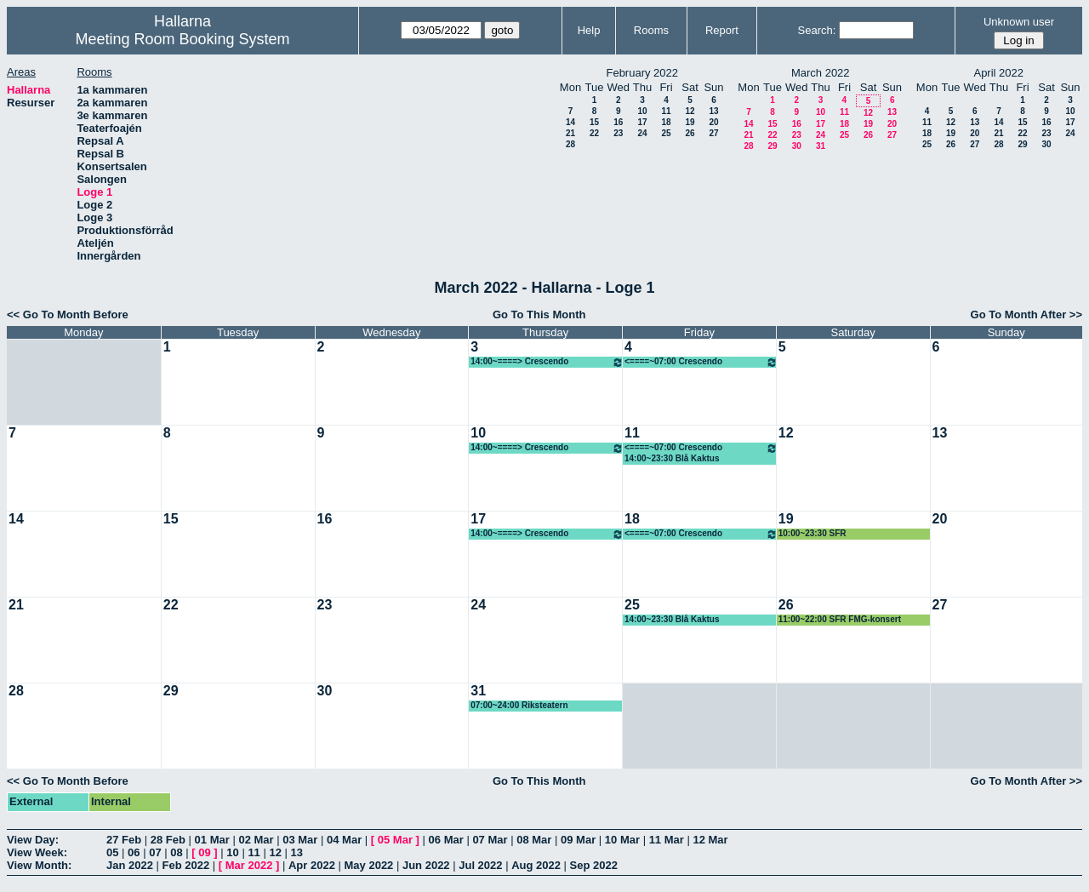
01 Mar (212, 839)
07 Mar (489, 839)
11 (665, 111)
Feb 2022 (186, 865)
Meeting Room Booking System (182, 39)
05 (112, 852)
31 (820, 146)
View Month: (39, 865)
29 (772, 146)
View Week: (37, 852)
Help (589, 30)
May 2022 (369, 865)
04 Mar (344, 839)
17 (642, 122)
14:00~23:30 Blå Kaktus (671, 458)
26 (689, 133)
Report (721, 30)
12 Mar (710, 839)
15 (594, 122)
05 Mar (395, 839)
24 (642, 133)
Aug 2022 (536, 865)
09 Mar (578, 839)
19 (689, 122)
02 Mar (255, 839)
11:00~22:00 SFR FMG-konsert (839, 619)
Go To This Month (539, 314)
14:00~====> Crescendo (547, 362)
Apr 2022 (311, 865)
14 (570, 122)
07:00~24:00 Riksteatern (518, 705)
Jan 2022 (129, 865)
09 (204, 852)
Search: (817, 30)
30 (796, 146)
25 (665, 133)
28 (570, 144)
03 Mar (299, 839)
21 (570, 133)
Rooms (651, 30)
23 (618, 133)
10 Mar (622, 839)
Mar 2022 (249, 865)
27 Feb (123, 839)
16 (618, 122)
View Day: (33, 839)
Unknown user (1019, 21)
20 (713, 122)
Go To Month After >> (1026, 314)
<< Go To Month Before (67, 314)
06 (134, 852)
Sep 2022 (594, 865)
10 (642, 111)
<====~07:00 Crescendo (701, 362)
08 (176, 852)
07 (155, 852)
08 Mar (533, 839)
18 (665, 122)
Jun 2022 (426, 865)
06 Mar (446, 839)
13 (713, 111)
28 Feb (168, 839)
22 (594, 133)
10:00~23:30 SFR (812, 533)
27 (713, 133)
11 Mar (666, 839)
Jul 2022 (480, 865)
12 (689, 111)
